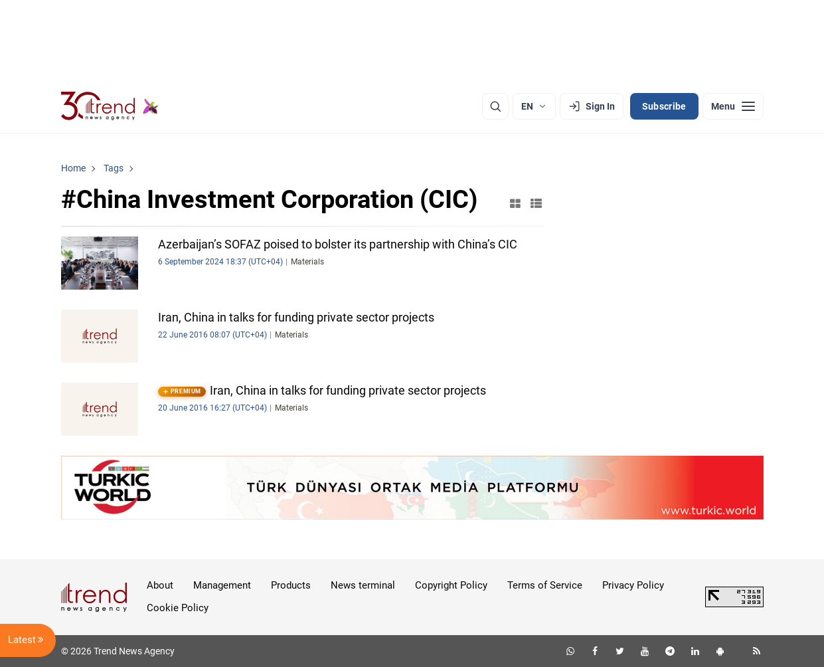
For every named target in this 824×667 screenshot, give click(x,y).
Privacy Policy (633, 585)
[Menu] (733, 106)
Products (291, 585)
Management (222, 585)
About (160, 585)
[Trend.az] (110, 106)
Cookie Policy (177, 608)
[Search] (495, 106)
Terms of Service (544, 585)
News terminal (363, 585)
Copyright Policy (451, 585)
